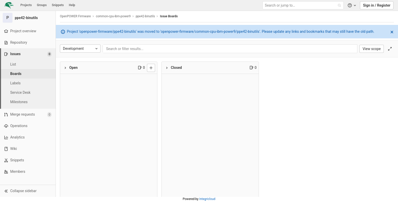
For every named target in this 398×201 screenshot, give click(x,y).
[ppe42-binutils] (28, 17)
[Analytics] (28, 137)
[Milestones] (28, 102)
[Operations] (28, 126)
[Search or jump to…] (303, 5)
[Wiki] (28, 148)
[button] (28, 191)
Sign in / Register (376, 5)
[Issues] (28, 54)
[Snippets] (28, 160)
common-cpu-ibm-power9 (113, 16)
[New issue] (151, 68)
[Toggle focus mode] (390, 49)
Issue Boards (169, 16)
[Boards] (28, 74)
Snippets (58, 5)
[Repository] (28, 42)
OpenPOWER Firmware (75, 16)
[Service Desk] (28, 92)
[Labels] (28, 83)
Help (72, 5)
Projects (26, 5)
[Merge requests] (28, 114)
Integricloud (207, 199)
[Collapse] (65, 68)
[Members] (28, 171)
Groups (42, 5)
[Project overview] (28, 31)
